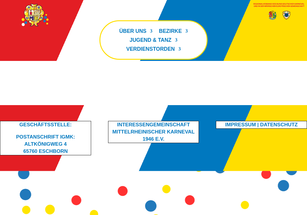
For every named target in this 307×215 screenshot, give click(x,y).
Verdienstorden (150, 49)
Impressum (240, 125)
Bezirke (170, 31)
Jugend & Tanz (151, 40)
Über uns (132, 31)
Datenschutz (279, 125)
